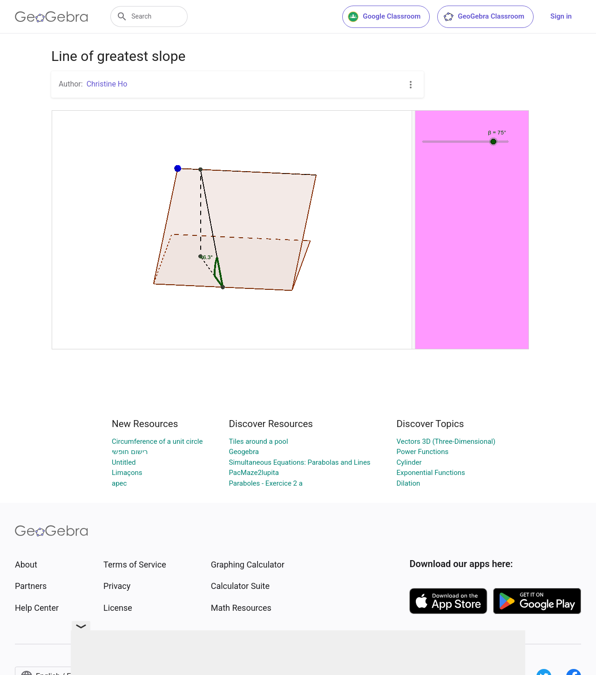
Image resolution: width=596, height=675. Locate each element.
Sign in (561, 16)
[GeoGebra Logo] (51, 16)
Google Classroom (384, 16)
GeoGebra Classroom (483, 16)
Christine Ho (107, 84)
